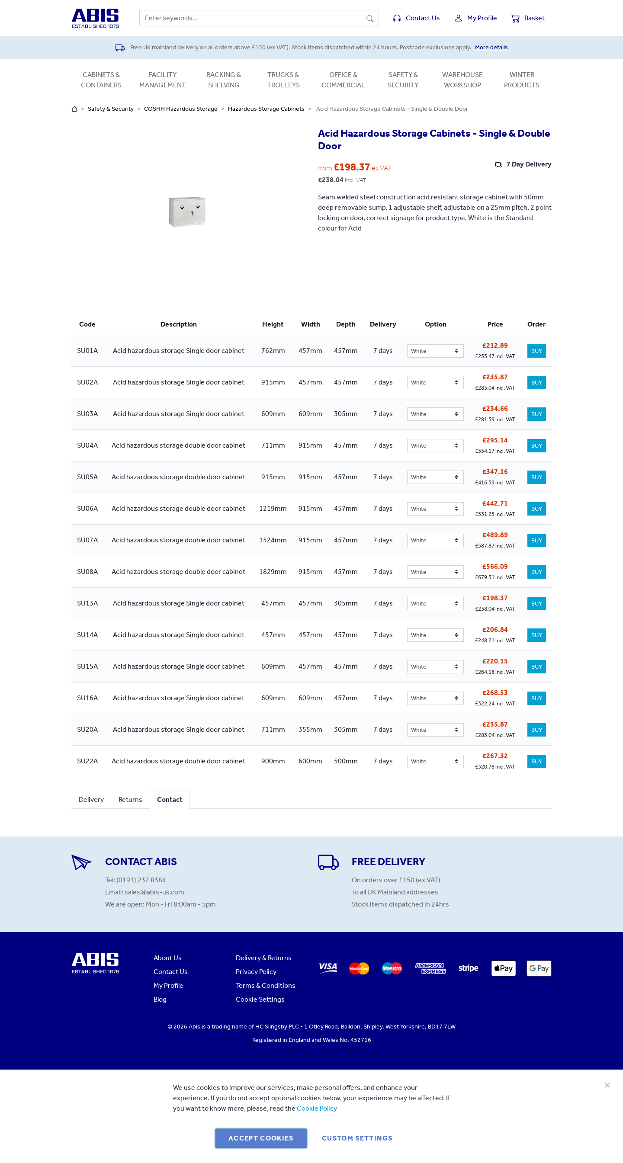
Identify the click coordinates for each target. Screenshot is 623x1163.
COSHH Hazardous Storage (181, 108)
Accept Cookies (261, 1138)
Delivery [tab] (91, 799)
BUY (536, 351)
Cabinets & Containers (101, 79)
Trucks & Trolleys (283, 79)
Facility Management (162, 79)
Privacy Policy (256, 972)
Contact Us (171, 972)
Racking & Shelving (223, 79)
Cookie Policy (317, 1108)
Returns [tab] (130, 799)
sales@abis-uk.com (154, 892)
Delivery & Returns (264, 958)
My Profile (168, 985)
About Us (168, 958)
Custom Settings (357, 1138)
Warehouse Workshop (462, 79)
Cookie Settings (260, 999)
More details (491, 47)
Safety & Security (403, 79)
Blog (160, 999)
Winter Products (522, 79)
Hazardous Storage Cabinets (266, 108)
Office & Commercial (343, 79)
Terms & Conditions (265, 985)
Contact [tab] (170, 799)
